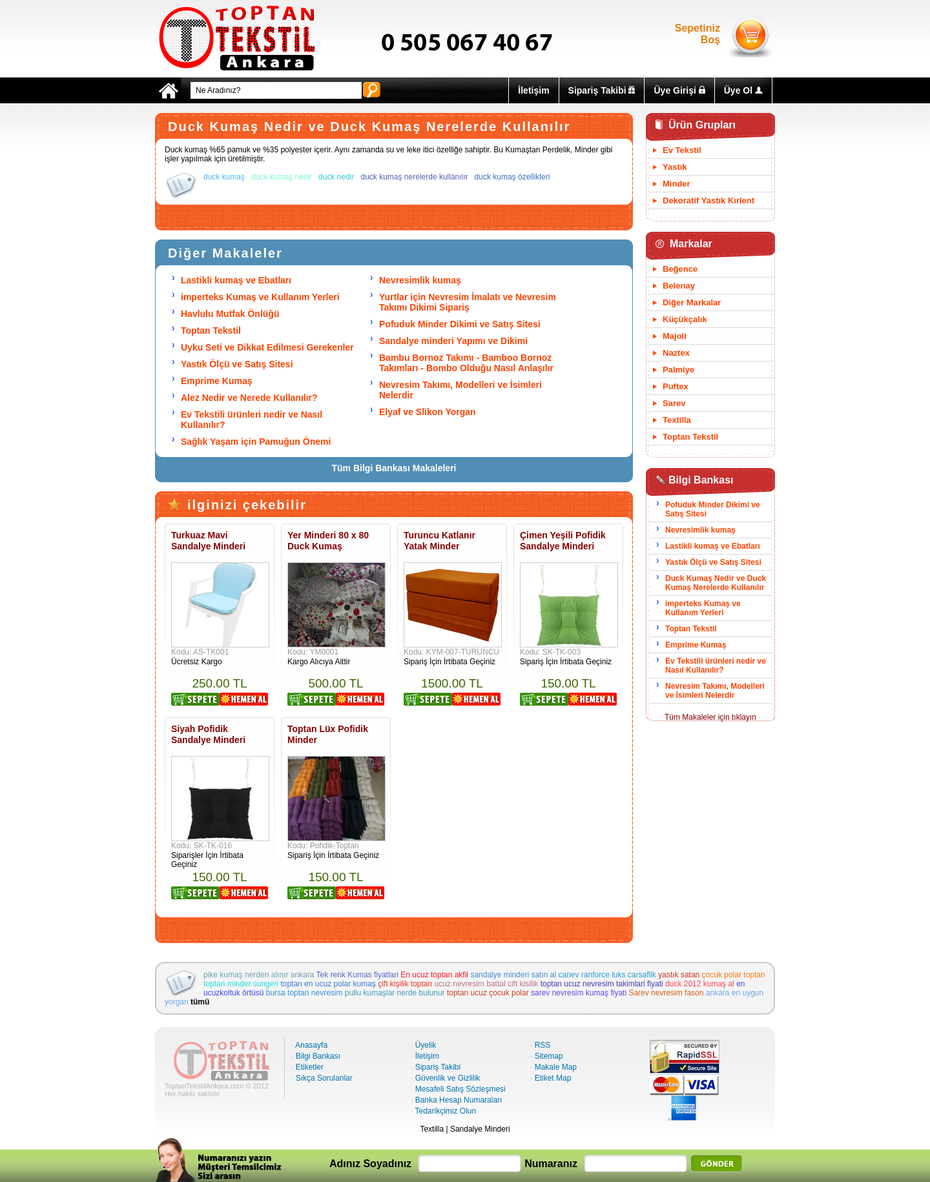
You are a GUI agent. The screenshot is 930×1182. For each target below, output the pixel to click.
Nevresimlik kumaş (420, 280)
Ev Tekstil (682, 150)
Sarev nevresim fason (665, 992)
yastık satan (678, 974)
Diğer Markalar (692, 302)
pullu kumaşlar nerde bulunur (395, 992)
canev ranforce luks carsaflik (607, 974)
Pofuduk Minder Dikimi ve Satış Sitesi (460, 324)
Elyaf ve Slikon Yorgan (427, 412)
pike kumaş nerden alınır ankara (258, 974)
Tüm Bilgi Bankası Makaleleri (394, 468)
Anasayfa (311, 1045)
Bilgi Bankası (318, 1056)
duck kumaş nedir (281, 176)
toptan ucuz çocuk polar (488, 992)
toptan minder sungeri (240, 983)
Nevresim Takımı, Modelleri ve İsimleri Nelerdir (715, 691)
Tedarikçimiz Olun (445, 1111)
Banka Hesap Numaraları (458, 1100)
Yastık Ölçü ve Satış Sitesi (237, 364)
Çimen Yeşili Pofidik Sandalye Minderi (563, 540)
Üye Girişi (679, 90)
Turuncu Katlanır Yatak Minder (439, 540)
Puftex (675, 386)
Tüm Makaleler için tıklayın (710, 717)
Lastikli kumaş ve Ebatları (236, 280)
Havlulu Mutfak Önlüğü (230, 314)
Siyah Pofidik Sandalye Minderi (208, 734)
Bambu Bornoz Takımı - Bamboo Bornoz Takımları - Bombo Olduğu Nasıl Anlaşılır (466, 362)
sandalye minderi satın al (513, 974)
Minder (676, 184)
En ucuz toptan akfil (434, 974)
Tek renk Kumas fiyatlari (357, 974)
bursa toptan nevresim (304, 992)
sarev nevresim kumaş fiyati (578, 992)
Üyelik (426, 1045)
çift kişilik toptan (405, 983)
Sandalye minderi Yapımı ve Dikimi (453, 341)
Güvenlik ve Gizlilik (447, 1078)
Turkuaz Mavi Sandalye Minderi (208, 540)
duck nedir (336, 176)
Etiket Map (553, 1078)
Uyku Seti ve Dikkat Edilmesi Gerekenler (267, 347)
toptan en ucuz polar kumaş (327, 983)
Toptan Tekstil (211, 330)
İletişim (533, 90)
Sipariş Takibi (602, 90)
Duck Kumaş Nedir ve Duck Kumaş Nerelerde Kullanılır (715, 583)
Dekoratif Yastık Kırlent (708, 200)
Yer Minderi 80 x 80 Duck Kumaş (328, 540)
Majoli (675, 336)
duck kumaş (224, 176)
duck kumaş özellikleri (512, 176)
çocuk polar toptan (733, 974)
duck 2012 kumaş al (699, 983)
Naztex (676, 353)
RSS (543, 1045)
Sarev (674, 403)
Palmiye (678, 369)
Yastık (675, 167)
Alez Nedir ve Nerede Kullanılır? (249, 397)
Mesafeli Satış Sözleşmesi (460, 1089)
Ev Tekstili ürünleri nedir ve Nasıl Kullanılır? (715, 666)
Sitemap (549, 1056)
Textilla (677, 420)
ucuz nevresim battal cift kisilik (487, 983)
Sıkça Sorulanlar (324, 1078)
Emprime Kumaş (216, 381)
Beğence (680, 269)
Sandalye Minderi (480, 1129)
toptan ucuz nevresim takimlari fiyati (602, 983)
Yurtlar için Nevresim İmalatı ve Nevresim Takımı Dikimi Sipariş (467, 302)
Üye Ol (743, 90)
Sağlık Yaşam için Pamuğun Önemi (256, 441)
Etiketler (310, 1067)
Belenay (679, 285)
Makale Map (556, 1067)
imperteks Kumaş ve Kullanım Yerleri (260, 297)
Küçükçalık (685, 319)
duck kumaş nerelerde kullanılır (414, 176)
